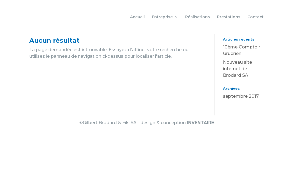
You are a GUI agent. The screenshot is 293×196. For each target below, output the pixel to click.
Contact (255, 17)
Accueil (137, 17)
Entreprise (162, 17)
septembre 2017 (241, 96)
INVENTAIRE (200, 122)
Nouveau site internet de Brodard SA (237, 69)
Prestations (228, 17)
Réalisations (197, 17)
